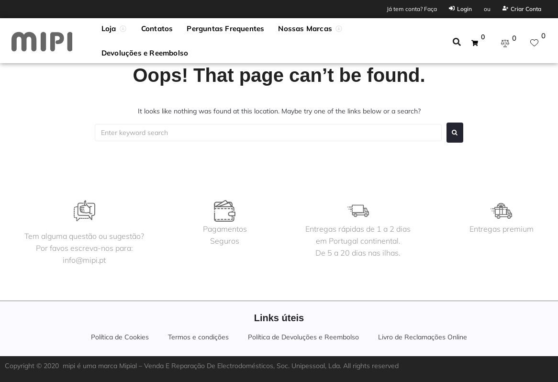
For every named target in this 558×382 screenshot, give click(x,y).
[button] (114, 28)
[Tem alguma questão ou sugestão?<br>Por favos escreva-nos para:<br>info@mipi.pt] (85, 211)
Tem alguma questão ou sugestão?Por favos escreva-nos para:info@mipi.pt (84, 248)
